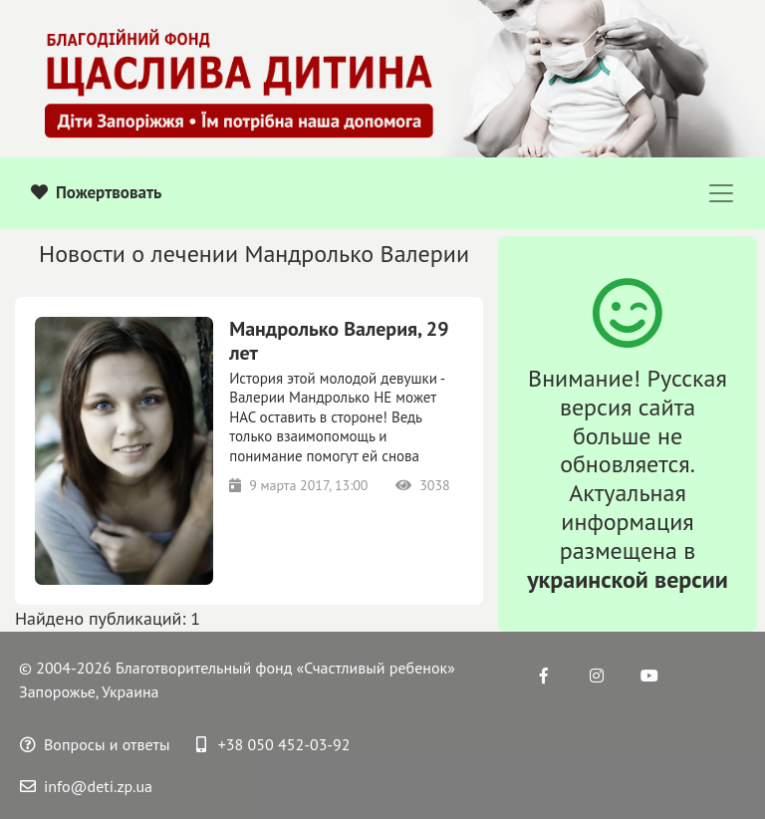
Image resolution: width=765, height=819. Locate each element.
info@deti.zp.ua (86, 786)
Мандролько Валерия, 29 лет (338, 341)
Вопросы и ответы (95, 744)
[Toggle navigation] (721, 193)
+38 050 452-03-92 (273, 744)
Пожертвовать (96, 192)
